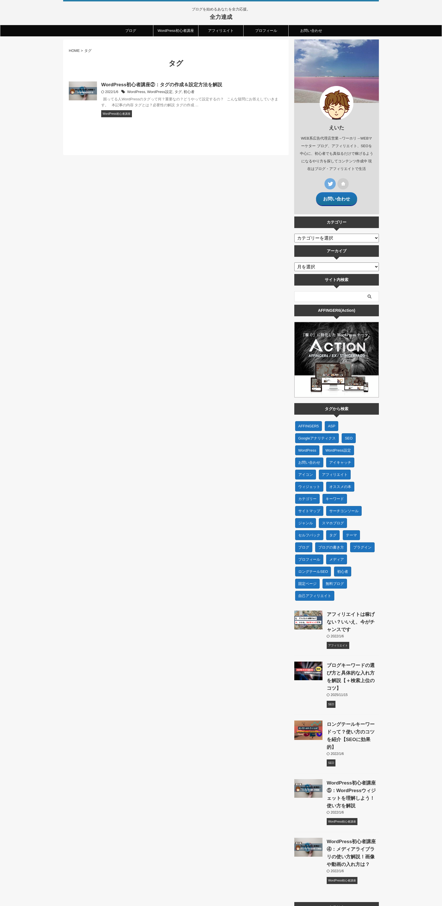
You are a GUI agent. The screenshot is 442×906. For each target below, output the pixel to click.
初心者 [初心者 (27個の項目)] (342, 568)
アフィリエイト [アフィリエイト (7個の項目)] (335, 471)
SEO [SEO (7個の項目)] (348, 434)
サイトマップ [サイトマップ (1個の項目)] (309, 507)
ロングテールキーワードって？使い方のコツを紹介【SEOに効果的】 (351, 721)
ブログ (130, 30)
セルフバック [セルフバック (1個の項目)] (309, 531)
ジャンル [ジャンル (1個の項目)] (305, 519)
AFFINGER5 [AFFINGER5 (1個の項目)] (308, 422)
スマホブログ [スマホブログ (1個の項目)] (333, 519)
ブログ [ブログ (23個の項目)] (303, 544)
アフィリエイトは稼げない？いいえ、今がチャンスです (351, 618)
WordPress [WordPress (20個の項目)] (307, 447)
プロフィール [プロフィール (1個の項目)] (309, 556)
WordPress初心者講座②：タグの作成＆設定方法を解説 (158, 85)
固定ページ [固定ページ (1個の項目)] (307, 580)
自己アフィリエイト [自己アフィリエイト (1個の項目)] (314, 592)
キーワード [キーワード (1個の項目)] (335, 495)
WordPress (135, 92)
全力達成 (221, 17)
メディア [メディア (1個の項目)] (336, 556)
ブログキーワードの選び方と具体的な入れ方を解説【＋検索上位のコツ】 (351, 669)
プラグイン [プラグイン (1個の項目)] (362, 544)
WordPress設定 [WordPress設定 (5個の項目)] (338, 447)
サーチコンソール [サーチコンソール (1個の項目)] (344, 507)
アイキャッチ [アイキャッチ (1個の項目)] (340, 459)
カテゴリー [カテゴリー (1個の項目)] (307, 495)
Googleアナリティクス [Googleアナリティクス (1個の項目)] (317, 434)
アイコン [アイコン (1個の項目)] (305, 471)
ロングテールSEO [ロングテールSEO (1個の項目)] (313, 568)
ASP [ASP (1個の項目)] (331, 422)
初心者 (185, 92)
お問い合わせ (311, 30)
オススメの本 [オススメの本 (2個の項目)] (340, 483)
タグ (174, 92)
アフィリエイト (221, 30)
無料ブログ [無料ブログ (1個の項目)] (335, 580)
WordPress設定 (157, 92)
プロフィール (266, 30)
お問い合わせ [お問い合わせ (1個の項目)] (309, 459)
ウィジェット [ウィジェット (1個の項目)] (309, 483)
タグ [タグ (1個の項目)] (333, 531)
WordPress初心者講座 (176, 30)
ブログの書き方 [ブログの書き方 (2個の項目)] (331, 544)
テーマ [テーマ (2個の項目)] (351, 531)
